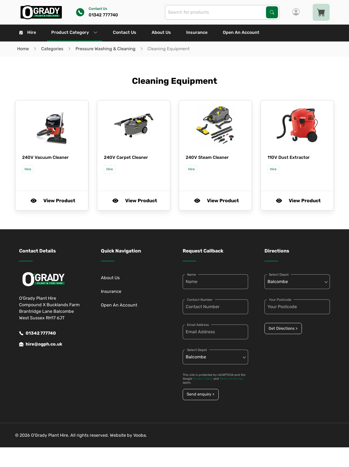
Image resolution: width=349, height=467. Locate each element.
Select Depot (197, 350)
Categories (52, 48)
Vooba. (140, 435)
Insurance (196, 32)
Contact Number (200, 300)
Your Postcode (280, 300)
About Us (161, 32)
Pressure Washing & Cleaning (106, 48)
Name (191, 274)
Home (23, 48)
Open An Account (241, 32)
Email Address (198, 325)
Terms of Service (231, 378)
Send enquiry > (200, 394)
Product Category (74, 32)
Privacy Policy (203, 378)
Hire (27, 32)
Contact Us (124, 32)
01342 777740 (37, 333)
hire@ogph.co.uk (40, 344)
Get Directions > (283, 328)
